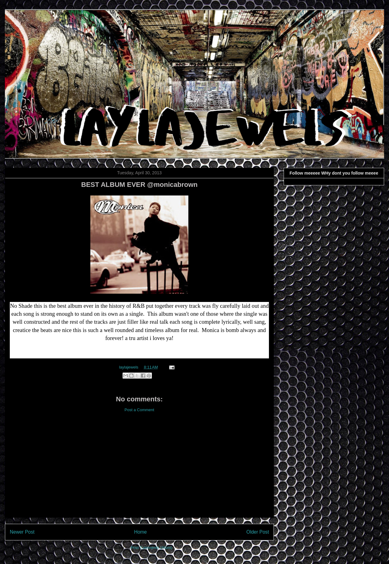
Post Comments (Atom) (151, 547)
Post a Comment (139, 410)
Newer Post (22, 532)
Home (140, 532)
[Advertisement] (139, 470)
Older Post (257, 532)
